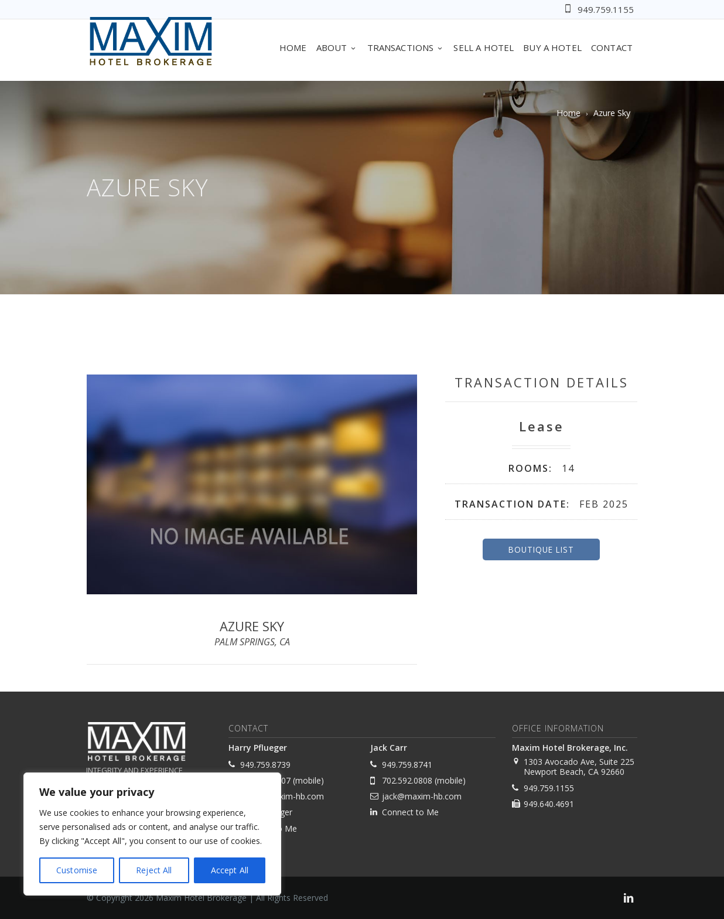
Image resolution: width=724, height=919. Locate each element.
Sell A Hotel (483, 47)
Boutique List (541, 549)
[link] (628, 899)
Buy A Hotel (552, 47)
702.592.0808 (407, 780)
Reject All (154, 870)
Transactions (406, 47)
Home (293, 47)
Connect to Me (410, 812)
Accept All (229, 870)
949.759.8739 (265, 764)
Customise (76, 870)
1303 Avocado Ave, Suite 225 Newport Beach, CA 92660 (579, 767)
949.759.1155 (606, 9)
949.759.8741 (407, 764)
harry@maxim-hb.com (282, 796)
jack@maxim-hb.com (422, 796)
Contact (612, 47)
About (337, 47)
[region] (152, 834)
